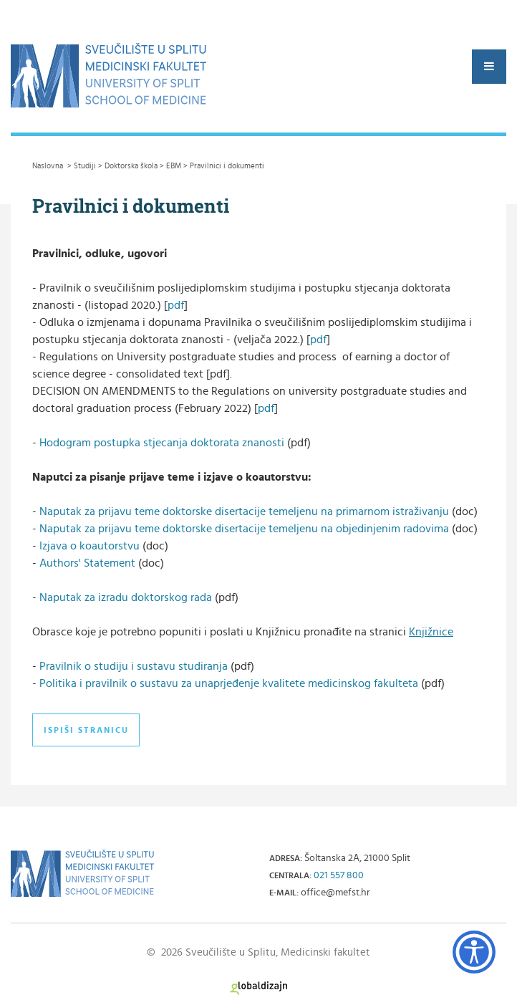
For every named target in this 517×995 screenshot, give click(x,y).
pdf (176, 305)
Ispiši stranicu (86, 730)
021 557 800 (339, 875)
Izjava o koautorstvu (89, 546)
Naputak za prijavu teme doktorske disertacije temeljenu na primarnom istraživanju (244, 511)
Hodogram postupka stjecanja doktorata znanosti (163, 442)
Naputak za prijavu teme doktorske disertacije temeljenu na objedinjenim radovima (244, 528)
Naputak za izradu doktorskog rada (125, 597)
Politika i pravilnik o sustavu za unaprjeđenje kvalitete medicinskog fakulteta (230, 683)
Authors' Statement (87, 563)
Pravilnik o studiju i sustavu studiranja (135, 666)
